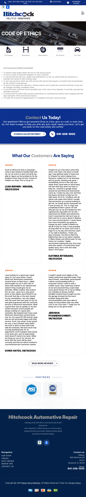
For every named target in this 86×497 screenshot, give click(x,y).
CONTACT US (7, 466)
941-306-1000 (37, 423)
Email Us (81, 472)
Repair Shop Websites (30, 483)
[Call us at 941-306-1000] (62, 134)
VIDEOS (4, 458)
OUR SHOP (6, 456)
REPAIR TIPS (7, 464)
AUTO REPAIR (7, 461)
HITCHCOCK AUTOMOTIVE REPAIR (18, 68)
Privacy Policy (74, 483)
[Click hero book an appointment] (28, 134)
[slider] (9, 165)
